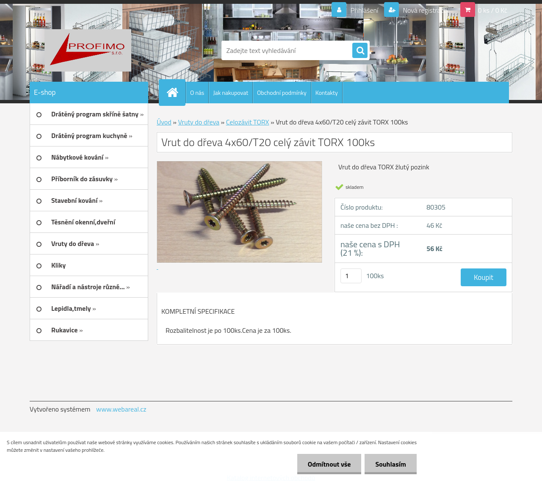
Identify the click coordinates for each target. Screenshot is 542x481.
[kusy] (351, 275)
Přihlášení (364, 10)
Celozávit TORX (247, 122)
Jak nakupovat (230, 92)
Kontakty (326, 92)
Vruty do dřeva (198, 122)
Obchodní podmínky (282, 92)
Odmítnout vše (329, 464)
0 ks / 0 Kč (492, 10)
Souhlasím (390, 464)
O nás (197, 92)
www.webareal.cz (121, 409)
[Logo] (88, 50)
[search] (360, 51)
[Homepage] (175, 92)
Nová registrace (424, 10)
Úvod (164, 122)
